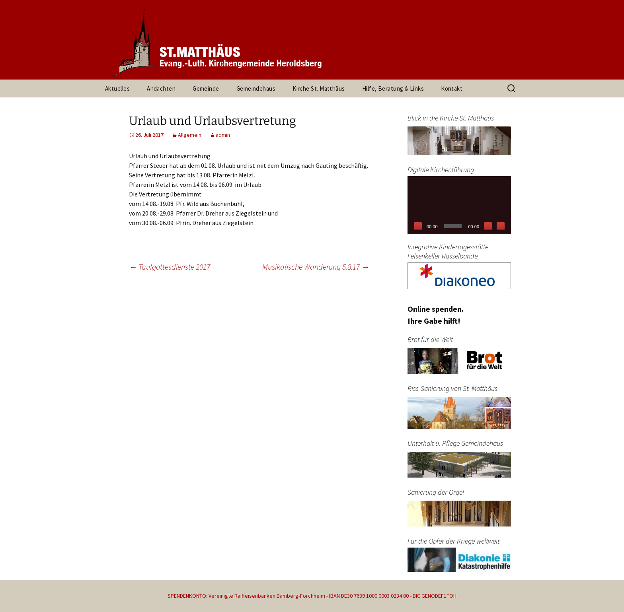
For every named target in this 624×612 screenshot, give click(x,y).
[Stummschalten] (488, 226)
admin (223, 134)
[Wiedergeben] (418, 226)
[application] (459, 205)
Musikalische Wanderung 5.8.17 (315, 267)
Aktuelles (117, 88)
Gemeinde (206, 88)
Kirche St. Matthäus (318, 88)
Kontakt (451, 88)
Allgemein (189, 134)
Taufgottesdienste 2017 (169, 267)
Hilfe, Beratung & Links (393, 88)
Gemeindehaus (255, 88)
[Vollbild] (501, 226)
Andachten (161, 88)
